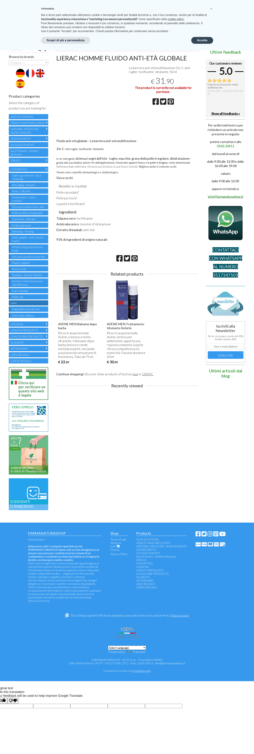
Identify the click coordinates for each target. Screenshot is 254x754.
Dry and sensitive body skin (28, 256)
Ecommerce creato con (127, 670)
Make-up (17, 297)
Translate (136, 652)
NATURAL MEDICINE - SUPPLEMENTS (25, 130)
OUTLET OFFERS (22, 116)
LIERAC (147, 374)
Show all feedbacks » (225, 114)
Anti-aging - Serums (23, 185)
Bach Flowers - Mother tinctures (25, 152)
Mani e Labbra (21, 262)
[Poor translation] (13, 701)
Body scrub (19, 269)
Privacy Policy (118, 554)
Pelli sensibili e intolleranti (27, 213)
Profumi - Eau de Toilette (27, 275)
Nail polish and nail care (26, 309)
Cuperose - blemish (23, 219)
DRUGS (15, 160)
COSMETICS (19, 169)
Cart (115, 546)
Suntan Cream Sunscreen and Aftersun (27, 282)
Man (13, 303)
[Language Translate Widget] (127, 648)
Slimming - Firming (23, 231)
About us (115, 542)
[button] (211, 8)
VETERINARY (19, 348)
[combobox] (28, 62)
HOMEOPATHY (21, 138)
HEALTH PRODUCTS (24, 330)
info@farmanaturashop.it (170, 663)
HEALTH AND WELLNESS (28, 123)
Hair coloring (19, 290)
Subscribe (225, 355)
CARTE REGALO (21, 361)
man (135, 374)
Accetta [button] (202, 40)
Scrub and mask (21, 225)
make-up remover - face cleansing (26, 177)
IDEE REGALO (20, 354)
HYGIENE (17, 324)
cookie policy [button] (176, 19)
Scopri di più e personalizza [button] (66, 40)
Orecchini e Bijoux (23, 315)
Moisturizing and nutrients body (27, 248)
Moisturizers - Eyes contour (23, 199)
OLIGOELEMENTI (22, 144)
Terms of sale (118, 539)
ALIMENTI (17, 342)
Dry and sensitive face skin (28, 206)
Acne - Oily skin (21, 191)
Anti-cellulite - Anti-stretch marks (28, 239)
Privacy (115, 549)
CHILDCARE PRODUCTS (27, 336)
